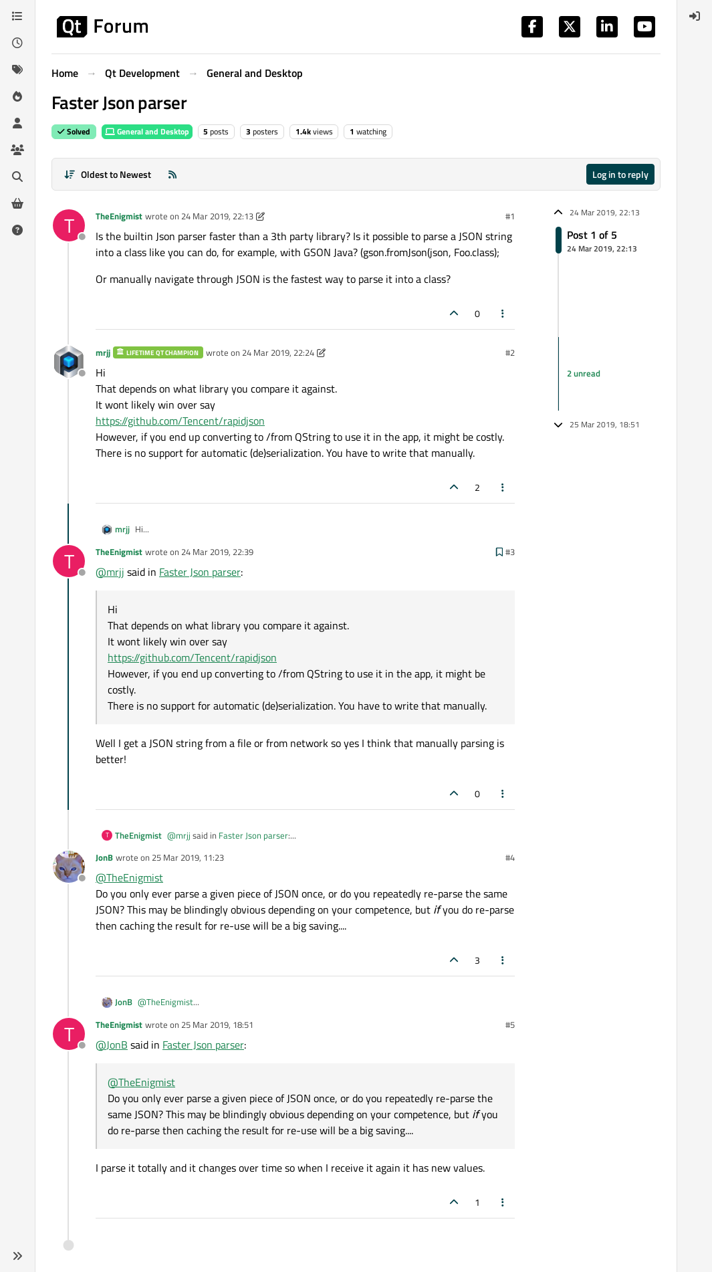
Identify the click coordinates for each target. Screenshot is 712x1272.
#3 (510, 551)
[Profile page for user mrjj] (69, 362)
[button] (17, 1256)
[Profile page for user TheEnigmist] (69, 225)
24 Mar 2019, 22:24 (278, 352)
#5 (510, 1024)
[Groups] (17, 150)
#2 (510, 352)
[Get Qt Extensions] (17, 203)
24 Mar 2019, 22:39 (217, 551)
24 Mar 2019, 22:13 (217, 216)
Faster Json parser (200, 572)
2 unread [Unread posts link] (583, 373)
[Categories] (17, 16)
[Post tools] (503, 313)
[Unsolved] (17, 230)
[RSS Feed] (172, 174)
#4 (510, 857)
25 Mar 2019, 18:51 (217, 1024)
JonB (104, 857)
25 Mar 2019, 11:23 (188, 857)
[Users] (17, 123)
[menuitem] (695, 16)
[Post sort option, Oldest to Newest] (107, 174)
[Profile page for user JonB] (69, 867)
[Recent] (17, 43)
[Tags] (17, 69)
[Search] (17, 176)
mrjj (103, 352)
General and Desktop (147, 131)
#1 (510, 216)
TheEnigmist (119, 216)
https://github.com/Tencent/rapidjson (180, 421)
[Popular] (17, 96)
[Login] (695, 16)
